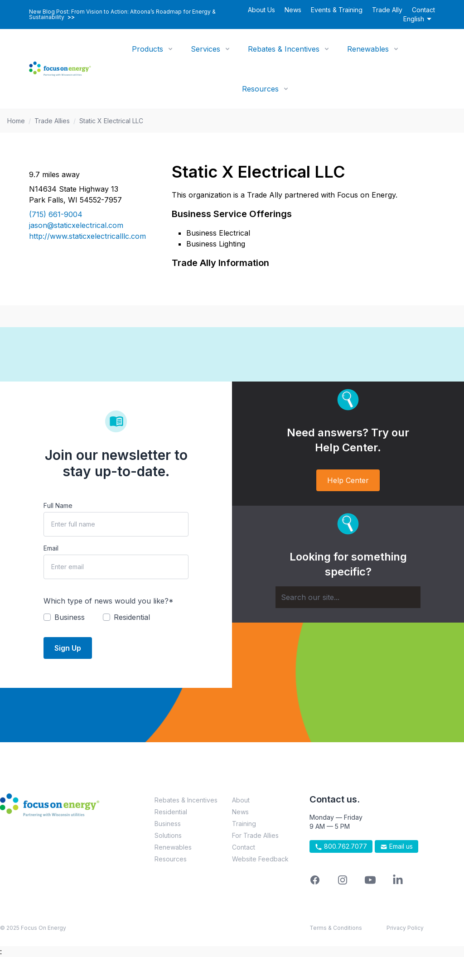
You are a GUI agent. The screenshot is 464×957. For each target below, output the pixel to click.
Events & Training (336, 10)
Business (168, 823)
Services (205, 48)
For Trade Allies (255, 835)
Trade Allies (52, 121)
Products (147, 48)
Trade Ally (387, 10)
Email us (396, 846)
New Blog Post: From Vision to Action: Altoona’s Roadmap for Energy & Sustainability (122, 14)
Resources (260, 88)
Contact (423, 10)
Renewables (368, 48)
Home (16, 121)
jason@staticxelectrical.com (76, 225)
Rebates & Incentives (283, 48)
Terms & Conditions (335, 927)
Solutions (168, 835)
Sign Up (67, 647)
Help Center (348, 480)
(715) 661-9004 (55, 214)
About (241, 800)
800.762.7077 (341, 846)
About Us (261, 10)
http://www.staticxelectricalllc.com (87, 236)
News (293, 10)
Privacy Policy (405, 927)
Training (244, 823)
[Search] (348, 597)
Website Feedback (260, 859)
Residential (171, 812)
